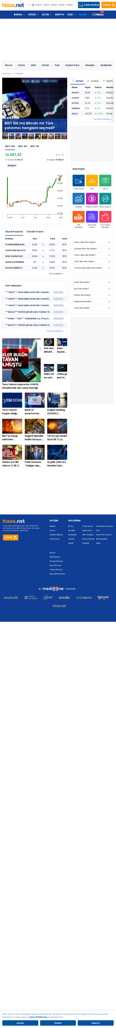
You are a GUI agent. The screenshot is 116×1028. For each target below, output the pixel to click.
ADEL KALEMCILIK (14, 256)
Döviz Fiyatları (88, 539)
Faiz (98, 530)
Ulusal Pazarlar (14, 231)
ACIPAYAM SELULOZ (15, 250)
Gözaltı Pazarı (35, 231)
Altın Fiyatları (88, 534)
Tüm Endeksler (55, 274)
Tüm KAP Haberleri (54, 331)
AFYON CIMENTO (13, 267)
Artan (77, 81)
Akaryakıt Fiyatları (57, 574)
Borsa (70, 526)
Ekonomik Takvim (92, 219)
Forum (52, 530)
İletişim (53, 526)
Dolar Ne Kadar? (92, 282)
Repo (98, 543)
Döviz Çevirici (105, 200)
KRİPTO (59, 14)
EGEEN (62, 5)
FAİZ (70, 14)
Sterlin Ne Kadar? (92, 295)
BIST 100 (10, 146)
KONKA (69, 5)
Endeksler (72, 534)
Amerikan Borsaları (104, 526)
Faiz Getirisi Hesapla (105, 219)
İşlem (107, 81)
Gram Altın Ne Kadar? (92, 242)
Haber (70, 543)
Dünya (52, 552)
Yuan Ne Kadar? (92, 307)
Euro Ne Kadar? (92, 288)
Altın (92, 182)
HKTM (46, 5)
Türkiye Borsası (56, 569)
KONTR (54, 5)
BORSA (18, 14)
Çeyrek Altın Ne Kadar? (92, 248)
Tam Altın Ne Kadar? (92, 261)
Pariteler (85, 543)
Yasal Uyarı (55, 539)
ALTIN (45, 14)
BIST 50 (22, 146)
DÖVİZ (32, 14)
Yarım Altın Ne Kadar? (92, 255)
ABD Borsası (55, 557)
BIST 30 (34, 146)
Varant (71, 539)
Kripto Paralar (92, 200)
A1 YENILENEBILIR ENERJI (16, 244)
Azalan (93, 81)
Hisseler (79, 200)
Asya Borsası (55, 565)
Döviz (105, 182)
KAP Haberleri (79, 219)
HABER (83, 14)
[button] (62, 106)
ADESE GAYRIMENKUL (16, 262)
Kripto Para (87, 530)
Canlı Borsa (79, 182)
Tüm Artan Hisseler (101, 119)
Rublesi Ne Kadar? (92, 301)
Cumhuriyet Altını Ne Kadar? (92, 267)
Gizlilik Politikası (56, 534)
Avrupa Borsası (56, 561)
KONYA (38, 5)
